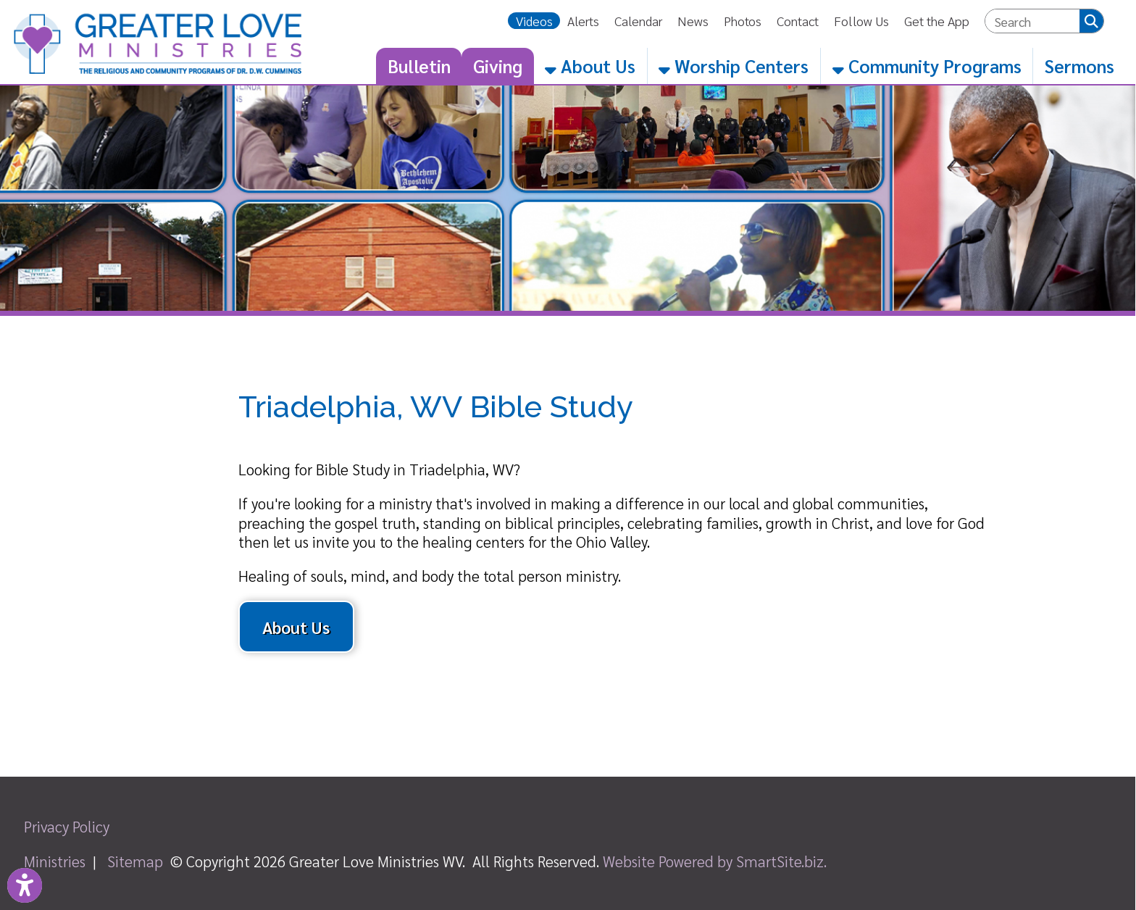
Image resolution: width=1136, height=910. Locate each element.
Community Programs (927, 66)
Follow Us (861, 20)
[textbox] (1032, 21)
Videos (534, 20)
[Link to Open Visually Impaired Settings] (24, 885)
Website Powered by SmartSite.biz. (715, 861)
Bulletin (419, 66)
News (693, 20)
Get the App (936, 20)
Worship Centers (734, 66)
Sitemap (135, 861)
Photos (742, 20)
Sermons (1079, 66)
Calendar (638, 20)
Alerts (583, 20)
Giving (497, 66)
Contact (798, 20)
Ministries (54, 861)
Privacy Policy (66, 826)
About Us (590, 66)
